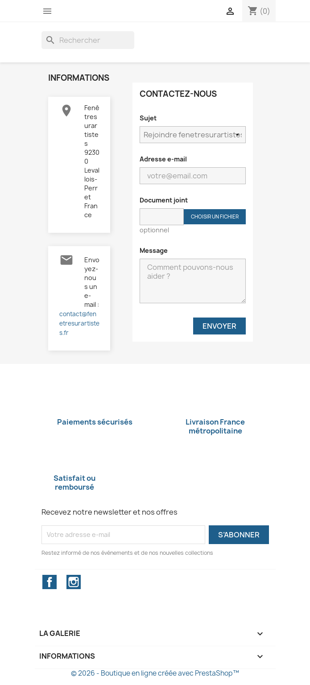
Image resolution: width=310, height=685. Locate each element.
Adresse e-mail (163, 159)
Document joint (164, 200)
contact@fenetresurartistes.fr (79, 323)
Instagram (73, 582)
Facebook (49, 582)
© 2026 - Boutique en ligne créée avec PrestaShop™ (155, 673)
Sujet (148, 118)
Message (154, 250)
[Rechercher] (87, 40)
